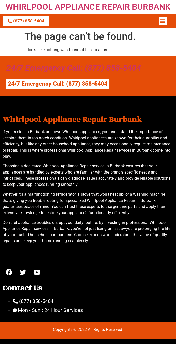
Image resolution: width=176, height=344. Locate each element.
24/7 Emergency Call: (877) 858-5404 (73, 68)
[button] (163, 21)
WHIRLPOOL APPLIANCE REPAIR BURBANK (88, 7)
